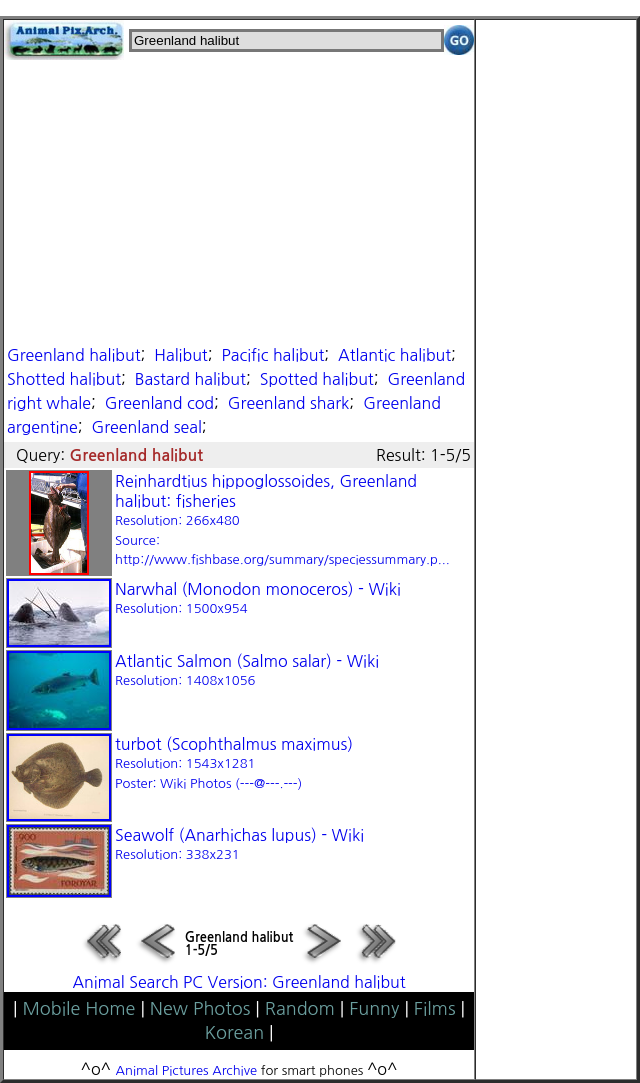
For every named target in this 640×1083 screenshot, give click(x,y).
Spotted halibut (317, 379)
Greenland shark (289, 403)
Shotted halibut (64, 379)
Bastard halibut (190, 379)
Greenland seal (147, 427)
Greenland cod (159, 403)
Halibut (180, 355)
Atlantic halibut (394, 355)
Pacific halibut (272, 355)
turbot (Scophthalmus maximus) (234, 763)
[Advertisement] (239, 200)
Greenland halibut (74, 355)
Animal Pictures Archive (187, 1070)
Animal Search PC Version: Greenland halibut (238, 982)
